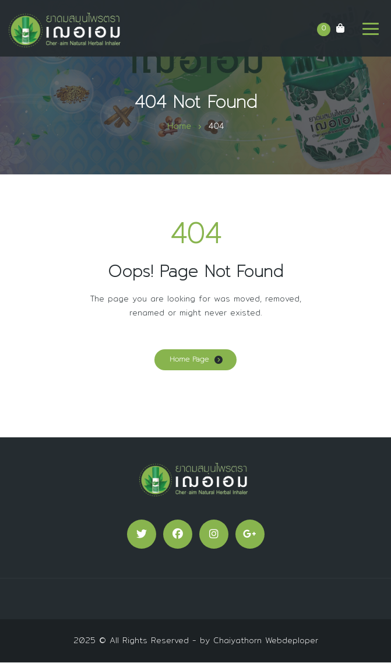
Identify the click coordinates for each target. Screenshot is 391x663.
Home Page (189, 359)
